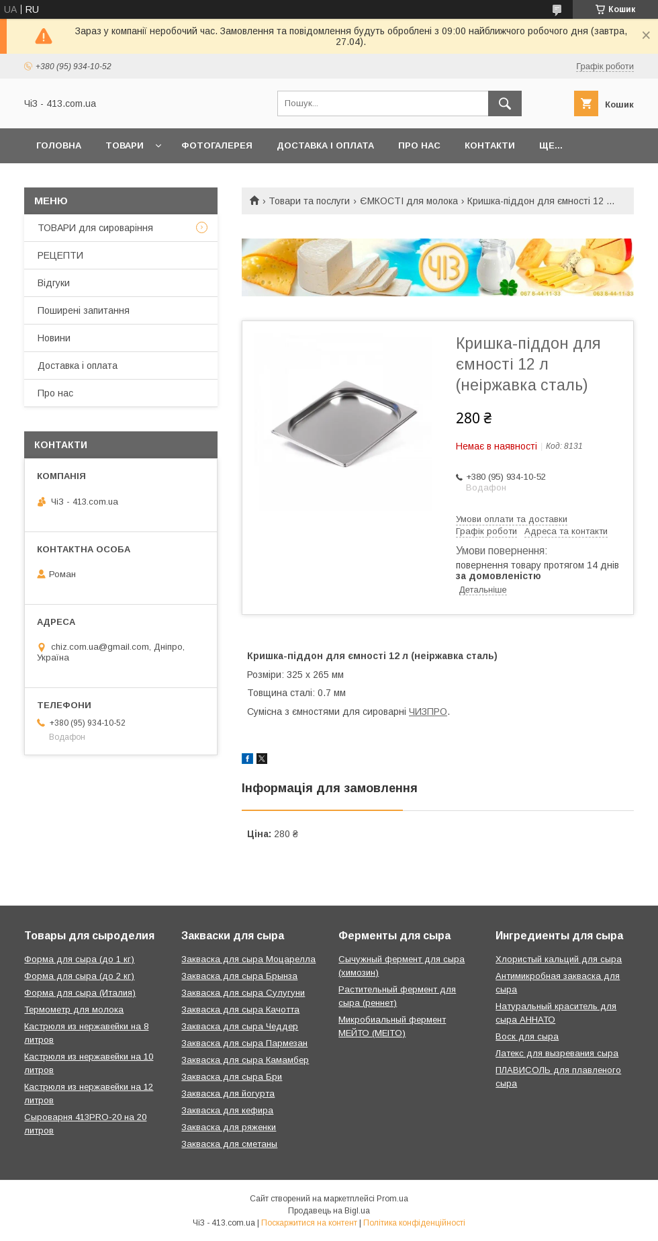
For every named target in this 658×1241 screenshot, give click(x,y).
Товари (124, 145)
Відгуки (54, 282)
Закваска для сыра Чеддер (239, 1026)
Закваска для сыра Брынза (239, 976)
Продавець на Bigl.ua (329, 1210)
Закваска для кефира (227, 1110)
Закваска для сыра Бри (231, 1077)
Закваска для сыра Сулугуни (243, 993)
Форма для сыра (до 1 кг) (79, 959)
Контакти (490, 145)
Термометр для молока (74, 1009)
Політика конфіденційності (414, 1223)
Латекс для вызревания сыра (557, 1053)
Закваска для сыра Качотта (240, 1009)
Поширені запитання (84, 310)
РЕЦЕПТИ (60, 255)
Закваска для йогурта (228, 1093)
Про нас (419, 145)
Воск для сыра (527, 1036)
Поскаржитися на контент (309, 1223)
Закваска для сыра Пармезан (244, 1043)
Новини (54, 338)
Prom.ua (392, 1198)
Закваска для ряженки (228, 1127)
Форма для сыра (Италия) (80, 993)
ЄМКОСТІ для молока (409, 201)
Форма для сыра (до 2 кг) (79, 976)
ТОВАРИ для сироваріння (95, 227)
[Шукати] (505, 103)
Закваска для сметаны (229, 1144)
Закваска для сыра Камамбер (245, 1060)
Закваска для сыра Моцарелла (248, 959)
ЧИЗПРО (428, 711)
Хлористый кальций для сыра (559, 959)
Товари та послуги (309, 201)
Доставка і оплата (325, 145)
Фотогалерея (216, 145)
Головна (58, 145)
